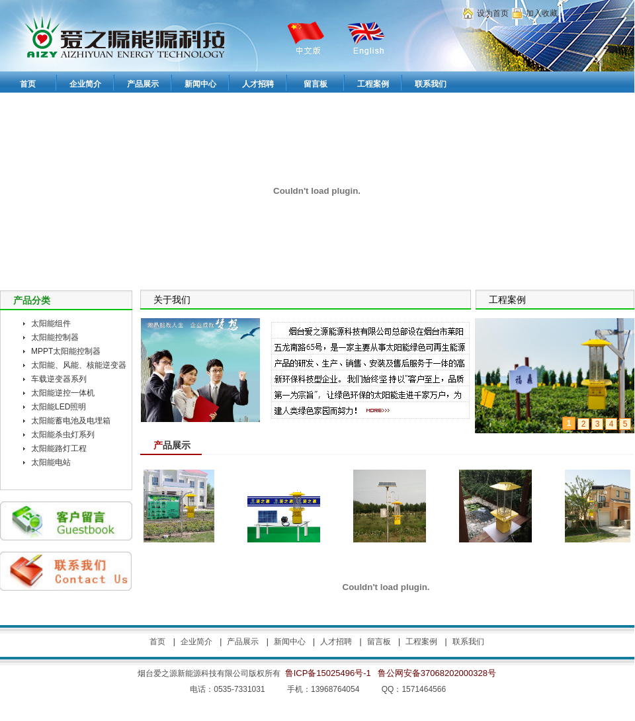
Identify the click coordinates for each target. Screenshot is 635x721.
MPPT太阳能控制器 (66, 351)
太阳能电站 (51, 462)
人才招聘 (336, 641)
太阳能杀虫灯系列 (63, 434)
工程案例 (421, 641)
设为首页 (493, 13)
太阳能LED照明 (58, 406)
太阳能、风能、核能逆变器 (78, 365)
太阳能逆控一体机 (63, 393)
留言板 (379, 641)
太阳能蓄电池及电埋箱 (70, 420)
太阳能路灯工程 (59, 448)
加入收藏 (542, 13)
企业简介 (196, 641)
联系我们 (468, 641)
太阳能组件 (51, 323)
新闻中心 (290, 641)
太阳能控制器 (55, 337)
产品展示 (243, 641)
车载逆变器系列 (59, 379)
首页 (157, 641)
